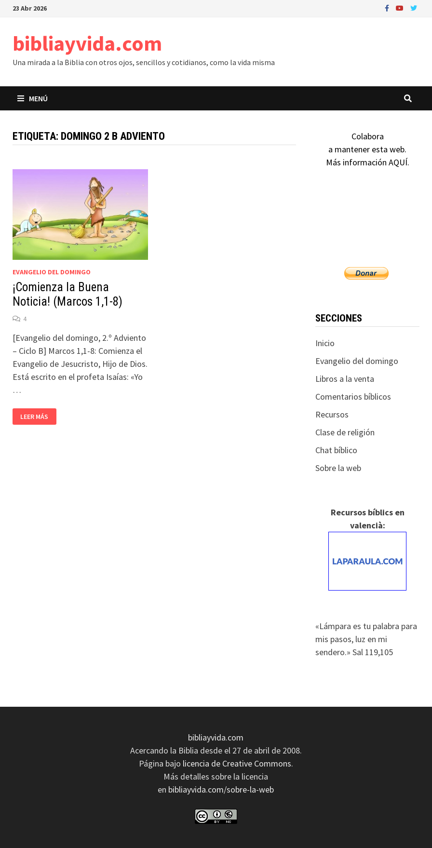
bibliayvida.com (87, 43)
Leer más (36, 416)
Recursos (332, 414)
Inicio (325, 343)
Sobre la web (338, 467)
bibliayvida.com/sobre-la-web (221, 789)
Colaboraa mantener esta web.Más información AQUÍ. (367, 149)
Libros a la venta (344, 378)
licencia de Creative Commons (237, 763)
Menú (32, 98)
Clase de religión (345, 432)
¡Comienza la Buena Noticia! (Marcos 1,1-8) (67, 294)
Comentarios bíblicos (353, 396)
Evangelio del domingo (52, 272)
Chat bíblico (336, 450)
